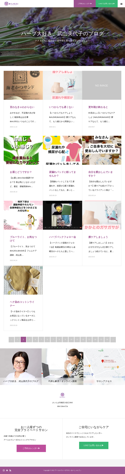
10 (71, 339)
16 (107, 339)
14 (95, 339)
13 (89, 339)
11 (77, 339)
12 (83, 339)
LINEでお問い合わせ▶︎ (94, 445)
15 (101, 339)
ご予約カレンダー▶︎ (31, 448)
